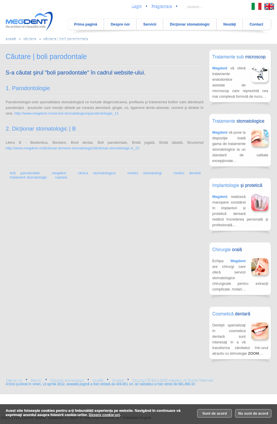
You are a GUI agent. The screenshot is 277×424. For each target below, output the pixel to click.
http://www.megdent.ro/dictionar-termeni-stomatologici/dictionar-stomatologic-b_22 (72, 148)
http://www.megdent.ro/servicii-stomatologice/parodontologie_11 (66, 113)
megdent (59, 173)
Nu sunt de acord (253, 413)
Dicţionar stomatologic (190, 24)
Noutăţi (229, 24)
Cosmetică (231, 313)
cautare (61, 177)
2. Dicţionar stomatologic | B (41, 128)
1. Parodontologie (28, 88)
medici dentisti (187, 173)
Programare (161, 6)
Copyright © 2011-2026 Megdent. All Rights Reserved (173, 380)
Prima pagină (85, 24)
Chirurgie (227, 249)
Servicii (149, 24)
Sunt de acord (214, 413)
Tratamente (238, 121)
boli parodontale (25, 173)
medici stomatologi (144, 173)
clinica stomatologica (97, 173)
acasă (11, 39)
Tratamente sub (239, 56)
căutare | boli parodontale (65, 39)
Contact (256, 24)
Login (137, 6)
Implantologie (237, 185)
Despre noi (120, 24)
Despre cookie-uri (104, 415)
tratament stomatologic (28, 177)
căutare (29, 39)
